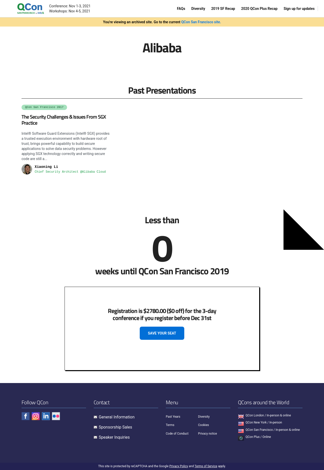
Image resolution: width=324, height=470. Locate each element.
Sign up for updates (299, 9)
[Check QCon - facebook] (26, 416)
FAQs (181, 9)
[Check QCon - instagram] (36, 416)
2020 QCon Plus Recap (259, 9)
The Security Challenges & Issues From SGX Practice (64, 120)
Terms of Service (205, 466)
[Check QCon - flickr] (56, 416)
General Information (117, 417)
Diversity (198, 9)
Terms (170, 425)
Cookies (203, 425)
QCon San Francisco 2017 (44, 107)
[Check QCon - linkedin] (46, 416)
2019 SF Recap (223, 9)
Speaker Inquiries (114, 437)
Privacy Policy (178, 466)
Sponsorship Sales (115, 427)
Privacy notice (207, 433)
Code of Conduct (177, 433)
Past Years (173, 416)
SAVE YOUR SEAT (162, 333)
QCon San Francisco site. (201, 22)
